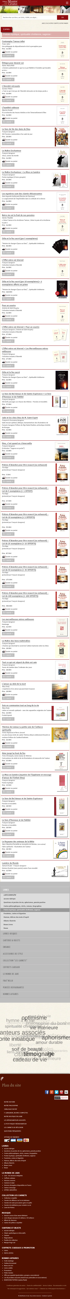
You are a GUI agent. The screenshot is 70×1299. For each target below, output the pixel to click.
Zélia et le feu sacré (11, 372)
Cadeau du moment (10, 1263)
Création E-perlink (47, 1296)
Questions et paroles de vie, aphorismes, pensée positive (24, 902)
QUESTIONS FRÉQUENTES (12, 1131)
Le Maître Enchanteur (11, 150)
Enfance (6, 947)
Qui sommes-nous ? (32, 1288)
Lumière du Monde (10, 863)
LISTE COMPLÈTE (10, 895)
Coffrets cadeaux (9, 1178)
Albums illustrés (10, 921)
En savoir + (8, 55)
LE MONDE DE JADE (11, 1173)
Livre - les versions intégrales (13, 1176)
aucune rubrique (9, 899)
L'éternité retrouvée (11, 86)
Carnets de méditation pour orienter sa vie (17, 1205)
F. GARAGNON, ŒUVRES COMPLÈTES (16, 1113)
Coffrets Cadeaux (11, 967)
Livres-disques (10, 934)
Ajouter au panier (11, 52)
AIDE (43, 23)
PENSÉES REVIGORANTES (13, 988)
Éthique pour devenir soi (13, 63)
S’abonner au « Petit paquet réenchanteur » (52, 1288)
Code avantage (9, 1261)
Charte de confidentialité (34, 1285)
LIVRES (5, 1146)
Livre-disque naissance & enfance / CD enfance (19, 1218)
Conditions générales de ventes (16, 1285)
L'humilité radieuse (10, 107)
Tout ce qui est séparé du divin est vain (19, 662)
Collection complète (10, 1198)
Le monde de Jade (11, 974)
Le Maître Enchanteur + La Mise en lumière (21, 172)
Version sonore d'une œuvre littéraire (15, 1216)
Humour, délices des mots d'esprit (16, 917)
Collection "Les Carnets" (15, 961)
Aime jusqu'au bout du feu (13, 753)
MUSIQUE (6, 1213)
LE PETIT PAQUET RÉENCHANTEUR (15, 1124)
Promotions (8, 1270)
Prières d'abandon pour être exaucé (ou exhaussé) (24, 465)
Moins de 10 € (8, 1266)
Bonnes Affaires (10, 994)
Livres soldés (8, 1268)
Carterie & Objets (11, 940)
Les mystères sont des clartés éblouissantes (22, 193)
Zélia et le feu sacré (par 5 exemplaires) (20, 238)
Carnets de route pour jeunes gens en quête (18, 1203)
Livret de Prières (9, 1208)
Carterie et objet (9, 1183)
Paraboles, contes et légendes (15, 914)
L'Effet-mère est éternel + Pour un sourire (20, 327)
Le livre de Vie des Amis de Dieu (16, 129)
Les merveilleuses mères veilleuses (18, 619)
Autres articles (8, 1253)
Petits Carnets (8, 1273)
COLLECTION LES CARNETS (14, 1195)
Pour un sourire (9, 305)
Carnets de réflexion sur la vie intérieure (16, 1200)
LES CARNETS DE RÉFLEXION (13, 1127)
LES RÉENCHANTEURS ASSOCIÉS (15, 1120)
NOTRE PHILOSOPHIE (11, 1106)
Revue (6, 928)
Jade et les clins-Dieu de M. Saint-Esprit (20, 417)
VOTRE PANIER (63, 23)
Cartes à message (9, 1188)
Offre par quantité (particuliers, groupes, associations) (21, 1275)
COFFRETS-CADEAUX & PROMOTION (18, 1248)
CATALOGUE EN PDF (10, 1109)
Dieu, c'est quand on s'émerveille (17, 443)
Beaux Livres (8, 925)
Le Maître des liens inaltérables (16, 641)
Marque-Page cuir (9, 1243)
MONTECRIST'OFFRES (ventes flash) (15, 1280)
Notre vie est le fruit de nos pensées (18, 215)
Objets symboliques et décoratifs (15, 1233)
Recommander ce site (59, 1285)
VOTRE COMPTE (54, 23)
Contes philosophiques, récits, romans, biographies (22, 906)
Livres (6, 890)
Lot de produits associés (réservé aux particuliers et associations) (25, 1278)
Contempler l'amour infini (13, 41)
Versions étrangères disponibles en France (17, 1185)
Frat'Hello (8, 981)
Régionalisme (8, 1238)
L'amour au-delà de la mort (14, 684)
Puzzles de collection (11, 1240)
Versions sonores (9, 1180)
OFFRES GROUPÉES (10, 1190)
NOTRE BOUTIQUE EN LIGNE (13, 1116)
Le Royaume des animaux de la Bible (18, 841)
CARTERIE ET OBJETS (11, 1228)
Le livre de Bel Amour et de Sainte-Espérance (22, 798)
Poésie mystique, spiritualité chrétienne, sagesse (22, 910)
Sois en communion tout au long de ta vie (20, 705)
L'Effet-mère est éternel (13, 260)
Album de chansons (10, 1220)
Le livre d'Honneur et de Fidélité (16, 820)
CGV (47, 23)
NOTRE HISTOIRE (9, 1102)
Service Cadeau (47, 1285)
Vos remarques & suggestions (16, 1288)
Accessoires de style (13, 954)
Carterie (6, 1235)
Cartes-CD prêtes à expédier (13, 1223)
